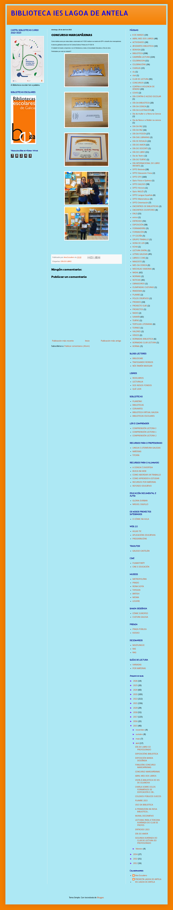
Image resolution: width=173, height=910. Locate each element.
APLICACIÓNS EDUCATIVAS (144, 535)
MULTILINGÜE (138, 645)
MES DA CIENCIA (139, 265)
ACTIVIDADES (138, 42)
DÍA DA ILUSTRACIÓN (141, 110)
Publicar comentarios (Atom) (77, 346)
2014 (135, 854)
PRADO (135, 583)
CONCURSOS (138, 83)
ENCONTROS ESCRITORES (143, 210)
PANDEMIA (137, 291)
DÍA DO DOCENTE (140, 149)
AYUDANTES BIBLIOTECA (143, 46)
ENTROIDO (137, 221)
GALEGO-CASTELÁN (140, 551)
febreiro (139, 849)
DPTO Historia (138, 188)
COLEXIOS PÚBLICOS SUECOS (148, 796)
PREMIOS (136, 302)
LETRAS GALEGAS (140, 254)
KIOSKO (135, 633)
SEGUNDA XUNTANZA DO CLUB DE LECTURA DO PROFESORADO (146, 840)
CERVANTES (137, 409)
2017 (135, 717)
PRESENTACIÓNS (139, 539)
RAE (134, 649)
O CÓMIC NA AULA (140, 519)
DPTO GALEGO (138, 184)
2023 (135, 694)
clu (133, 72)
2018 (135, 712)
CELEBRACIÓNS (139, 65)
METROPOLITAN (139, 579)
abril (138, 743)
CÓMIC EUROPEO (140, 613)
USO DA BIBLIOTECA (144, 805)
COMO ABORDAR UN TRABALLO (146, 475)
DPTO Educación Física (142, 173)
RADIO (135, 313)
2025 (135, 685)
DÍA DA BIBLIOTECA (140, 103)
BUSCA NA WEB (139, 471)
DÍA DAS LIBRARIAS (140, 137)
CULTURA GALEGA (140, 617)
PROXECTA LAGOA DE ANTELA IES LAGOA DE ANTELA (148, 880)
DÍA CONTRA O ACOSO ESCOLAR (146, 96)
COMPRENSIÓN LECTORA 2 (144, 436)
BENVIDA (136, 50)
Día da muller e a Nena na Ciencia (146, 114)
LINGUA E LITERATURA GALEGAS (146, 448)
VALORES (136, 332)
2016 (135, 721)
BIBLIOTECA (137, 53)
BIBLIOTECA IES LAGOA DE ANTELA (69, 12)
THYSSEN (136, 590)
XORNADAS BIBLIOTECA (142, 339)
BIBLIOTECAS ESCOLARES (143, 416)
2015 (135, 726)
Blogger (100, 898)
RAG (134, 653)
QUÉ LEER (136, 389)
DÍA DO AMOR (138, 145)
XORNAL (136, 346)
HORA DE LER (138, 243)
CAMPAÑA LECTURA (141, 57)
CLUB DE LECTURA (140, 79)
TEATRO (135, 321)
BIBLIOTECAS (138, 405)
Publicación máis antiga (111, 341)
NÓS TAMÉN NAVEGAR (142, 366)
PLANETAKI (137, 401)
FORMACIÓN (138, 232)
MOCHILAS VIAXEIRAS (142, 269)
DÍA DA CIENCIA (139, 107)
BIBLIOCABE (137, 358)
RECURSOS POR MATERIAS (144, 482)
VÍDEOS (135, 335)
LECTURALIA (137, 382)
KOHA (135, 247)
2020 (135, 708)
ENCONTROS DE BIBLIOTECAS (145, 206)
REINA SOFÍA (138, 586)
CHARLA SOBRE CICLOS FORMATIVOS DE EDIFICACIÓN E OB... (145, 789)
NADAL (135, 273)
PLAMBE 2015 (141, 801)
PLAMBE (136, 295)
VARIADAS (137, 665)
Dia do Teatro (138, 156)
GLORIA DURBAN (139, 501)
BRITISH (135, 594)
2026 (135, 681)
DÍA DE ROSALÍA (139, 141)
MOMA (135, 597)
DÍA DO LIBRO (66, 261)
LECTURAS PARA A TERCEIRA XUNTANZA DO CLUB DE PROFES (147, 822)
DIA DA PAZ (137, 126)
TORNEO (136, 328)
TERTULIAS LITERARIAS (142, 324)
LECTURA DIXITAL (139, 251)
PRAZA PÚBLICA (139, 629)
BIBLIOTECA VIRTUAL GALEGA (145, 412)
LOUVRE (136, 601)
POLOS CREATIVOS (140, 298)
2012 (135, 863)
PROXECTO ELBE (139, 306)
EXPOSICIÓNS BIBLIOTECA (146, 754)
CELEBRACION (138, 61)
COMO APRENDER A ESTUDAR (145, 478)
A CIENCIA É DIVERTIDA (142, 468)
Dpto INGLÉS (138, 192)
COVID (135, 93)
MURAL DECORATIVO (144, 816)
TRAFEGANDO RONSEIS (142, 362)
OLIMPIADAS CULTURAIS (143, 287)
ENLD (134, 214)
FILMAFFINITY (138, 563)
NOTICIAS (136, 280)
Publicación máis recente (63, 341)
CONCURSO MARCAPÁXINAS (147, 772)
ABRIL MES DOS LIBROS (143, 39)
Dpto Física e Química (141, 181)
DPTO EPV (137, 177)
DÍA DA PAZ (137, 130)
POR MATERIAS (139, 668)
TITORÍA (135, 455)
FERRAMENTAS (139, 228)
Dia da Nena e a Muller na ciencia (146, 120)
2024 (135, 690)
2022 (135, 699)
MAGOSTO (137, 262)
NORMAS (136, 276)
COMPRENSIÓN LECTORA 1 (144, 432)
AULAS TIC (136, 531)
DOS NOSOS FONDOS (142, 385)
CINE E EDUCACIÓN (140, 567)
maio (138, 739)
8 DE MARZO (138, 35)
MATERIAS (136, 452)
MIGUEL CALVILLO (140, 504)
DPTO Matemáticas (140, 199)
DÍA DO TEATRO (139, 160)
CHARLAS (136, 68)
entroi (135, 217)
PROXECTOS (137, 309)
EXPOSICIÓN (137, 225)
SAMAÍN (136, 317)
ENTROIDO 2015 (142, 830)
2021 (135, 703)
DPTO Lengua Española (142, 195)
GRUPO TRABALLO (140, 240)
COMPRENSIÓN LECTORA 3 (144, 428)
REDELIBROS (138, 378)
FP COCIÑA (137, 236)
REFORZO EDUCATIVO (142, 486)
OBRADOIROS (138, 284)
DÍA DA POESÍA (139, 134)
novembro (140, 730)
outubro (139, 734)
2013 (135, 859)
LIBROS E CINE (138, 258)
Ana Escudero (141, 876)
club (134, 76)
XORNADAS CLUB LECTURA (144, 343)
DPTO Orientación (140, 203)
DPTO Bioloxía (138, 170)
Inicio (87, 341)
